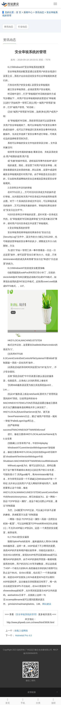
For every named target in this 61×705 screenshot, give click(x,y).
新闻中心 (28, 12)
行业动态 (22, 26)
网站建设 (46, 604)
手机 (22, 700)
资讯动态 (39, 12)
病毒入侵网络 (21, 630)
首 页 (18, 12)
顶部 (53, 700)
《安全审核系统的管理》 (26, 614)
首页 (7, 700)
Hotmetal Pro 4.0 (23, 635)
